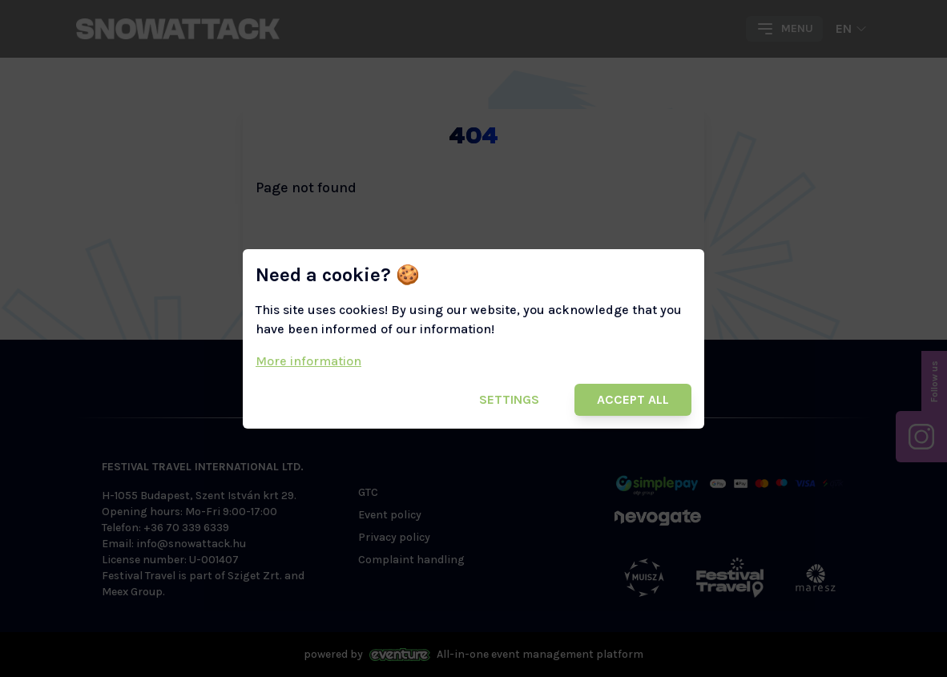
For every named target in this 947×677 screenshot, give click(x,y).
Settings (509, 399)
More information (308, 361)
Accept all (633, 399)
